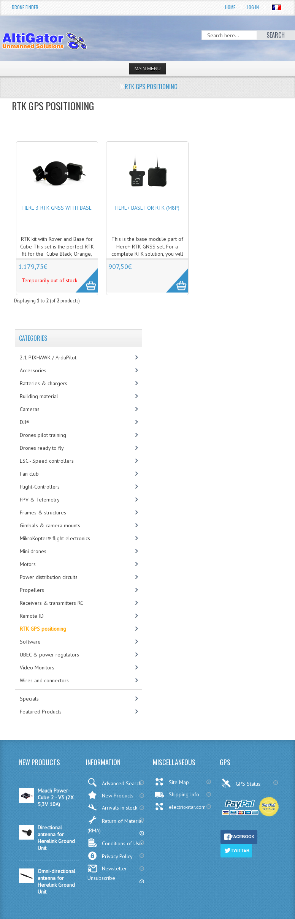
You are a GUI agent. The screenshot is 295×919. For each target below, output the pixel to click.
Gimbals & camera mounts (50, 525)
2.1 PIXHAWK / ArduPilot (48, 357)
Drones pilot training (43, 435)
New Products (110, 795)
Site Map (171, 781)
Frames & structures (43, 512)
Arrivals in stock (112, 807)
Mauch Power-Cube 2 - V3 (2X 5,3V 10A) (56, 797)
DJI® (25, 422)
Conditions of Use (114, 843)
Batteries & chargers (43, 383)
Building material (39, 396)
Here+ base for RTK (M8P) (147, 207)
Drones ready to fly (42, 447)
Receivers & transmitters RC (51, 602)
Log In (253, 7)
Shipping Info (176, 794)
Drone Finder (25, 7)
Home (230, 7)
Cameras (30, 409)
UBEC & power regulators (49, 654)
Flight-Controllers (40, 486)
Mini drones (33, 551)
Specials (29, 698)
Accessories (33, 370)
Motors (28, 564)
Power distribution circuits (49, 577)
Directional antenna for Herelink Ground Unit (56, 837)
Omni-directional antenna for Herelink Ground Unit (56, 881)
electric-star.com (180, 806)
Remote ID (32, 615)
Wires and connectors (44, 680)
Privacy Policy (110, 855)
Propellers (32, 590)
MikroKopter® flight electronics (55, 538)
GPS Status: (242, 783)
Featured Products (41, 711)
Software (30, 641)
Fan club (29, 473)
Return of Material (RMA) (115, 824)
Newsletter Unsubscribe (107, 872)
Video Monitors (37, 667)
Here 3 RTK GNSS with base (57, 207)
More (83, 276)
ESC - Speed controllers (47, 460)
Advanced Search (114, 782)
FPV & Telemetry (40, 499)
